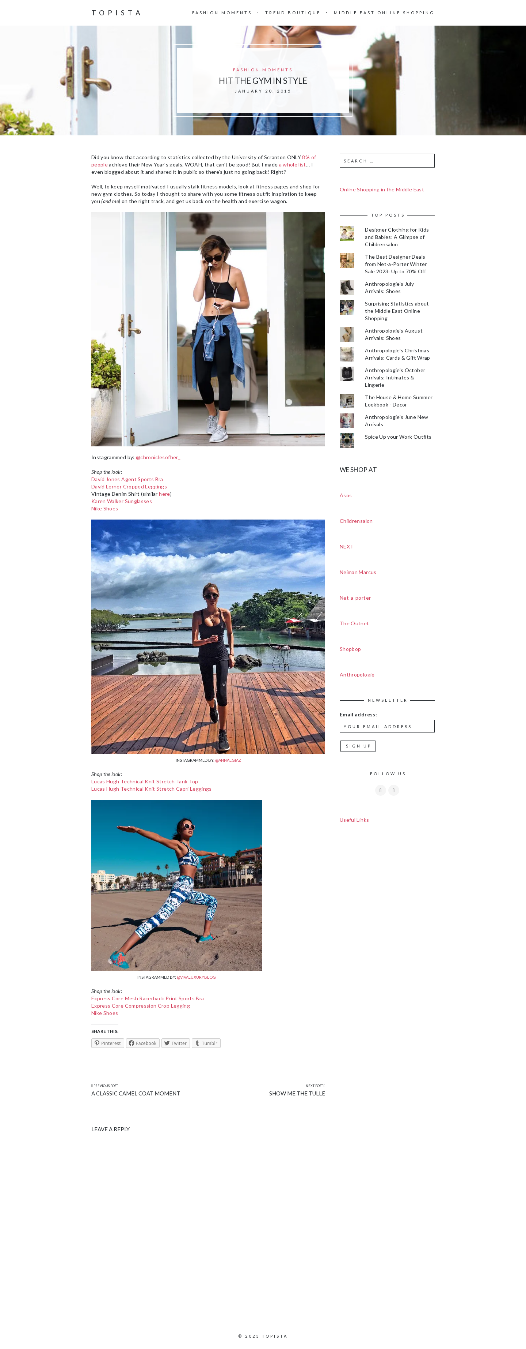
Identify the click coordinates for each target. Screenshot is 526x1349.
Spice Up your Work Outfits (398, 437)
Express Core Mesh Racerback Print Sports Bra (147, 998)
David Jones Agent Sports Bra (127, 479)
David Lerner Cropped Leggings (129, 486)
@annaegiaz (228, 760)
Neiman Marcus (358, 572)
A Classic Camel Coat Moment (135, 1093)
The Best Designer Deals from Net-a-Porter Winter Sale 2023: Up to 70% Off (396, 264)
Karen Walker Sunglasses (121, 501)
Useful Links (354, 820)
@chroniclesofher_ (158, 457)
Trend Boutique (293, 12)
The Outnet (354, 623)
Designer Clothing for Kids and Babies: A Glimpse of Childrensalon (397, 236)
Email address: (358, 714)
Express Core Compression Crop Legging (140, 1006)
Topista (117, 12)
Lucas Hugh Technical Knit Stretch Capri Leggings (151, 789)
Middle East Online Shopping (384, 12)
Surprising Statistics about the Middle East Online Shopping (397, 310)
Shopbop (350, 649)
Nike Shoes (104, 508)
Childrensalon (356, 521)
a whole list (292, 164)
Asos (346, 495)
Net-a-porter (355, 598)
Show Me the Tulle (297, 1093)
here (164, 494)
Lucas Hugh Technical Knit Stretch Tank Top (144, 781)
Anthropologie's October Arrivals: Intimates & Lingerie (395, 377)
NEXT (347, 546)
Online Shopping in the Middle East (382, 189)
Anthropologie (357, 674)
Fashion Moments (222, 12)
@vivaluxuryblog (196, 977)
